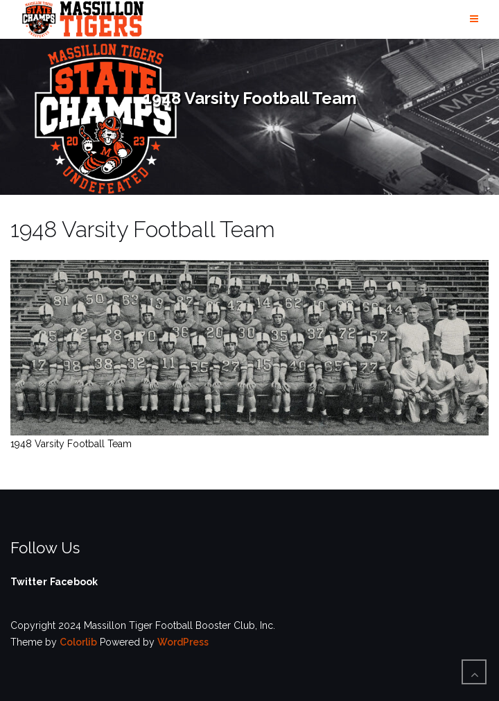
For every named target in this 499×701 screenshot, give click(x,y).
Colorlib (78, 642)
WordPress (183, 642)
